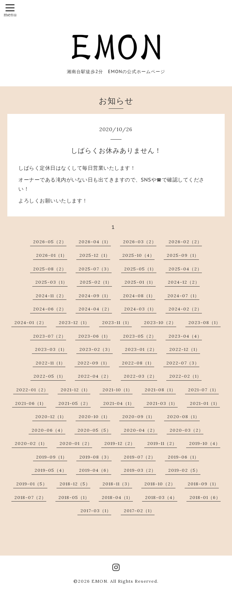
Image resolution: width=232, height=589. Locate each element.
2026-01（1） (51, 255)
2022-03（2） (140, 376)
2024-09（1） (95, 295)
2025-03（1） (51, 282)
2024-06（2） (49, 309)
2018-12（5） (74, 483)
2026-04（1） (95, 241)
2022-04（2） (94, 376)
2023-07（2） (49, 336)
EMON (99, 581)
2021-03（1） (162, 403)
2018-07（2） (30, 497)
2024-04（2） (95, 309)
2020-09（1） (138, 416)
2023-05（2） (139, 336)
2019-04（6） (95, 470)
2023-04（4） (185, 336)
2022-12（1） (184, 349)
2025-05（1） (140, 269)
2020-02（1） (31, 443)
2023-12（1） (74, 322)
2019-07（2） (140, 457)
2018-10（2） (159, 483)
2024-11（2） (51, 295)
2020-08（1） (183, 416)
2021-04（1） (118, 403)
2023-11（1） (117, 322)
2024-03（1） (140, 309)
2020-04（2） (140, 430)
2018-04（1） (117, 497)
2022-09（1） (93, 363)
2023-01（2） (141, 349)
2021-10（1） (117, 389)
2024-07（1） (183, 295)
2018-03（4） (161, 497)
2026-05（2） (49, 241)
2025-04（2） (185, 269)
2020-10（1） (94, 416)
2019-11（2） (162, 443)
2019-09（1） (51, 457)
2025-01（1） (140, 282)
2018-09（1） (203, 483)
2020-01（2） (75, 443)
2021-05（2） (74, 403)
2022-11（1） (50, 363)
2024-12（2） (184, 282)
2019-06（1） (183, 457)
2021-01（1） (205, 403)
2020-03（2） (186, 430)
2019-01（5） (31, 483)
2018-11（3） (117, 483)
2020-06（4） (48, 430)
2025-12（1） (94, 255)
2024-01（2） (30, 322)
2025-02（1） (96, 282)
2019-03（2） (140, 470)
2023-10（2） (160, 322)
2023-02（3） (96, 349)
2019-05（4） (51, 470)
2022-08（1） (138, 363)
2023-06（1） (94, 336)
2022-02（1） (185, 376)
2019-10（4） (204, 443)
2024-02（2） (185, 309)
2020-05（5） (94, 430)
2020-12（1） (50, 416)
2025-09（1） (183, 255)
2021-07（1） (203, 389)
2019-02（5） (184, 470)
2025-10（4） (138, 255)
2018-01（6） (205, 497)
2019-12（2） (119, 443)
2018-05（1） (74, 497)
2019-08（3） (95, 457)
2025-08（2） (49, 269)
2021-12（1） (75, 389)
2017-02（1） (139, 510)
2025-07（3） (95, 269)
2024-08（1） (139, 295)
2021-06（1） (30, 403)
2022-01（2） (32, 389)
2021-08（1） (160, 389)
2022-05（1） (49, 376)
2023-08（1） (204, 322)
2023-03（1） (51, 349)
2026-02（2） (185, 241)
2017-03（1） (95, 510)
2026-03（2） (139, 241)
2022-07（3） (182, 363)
